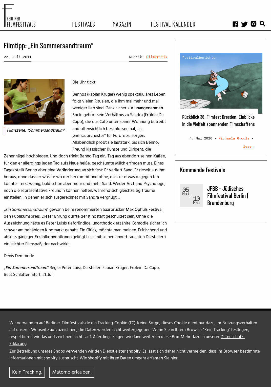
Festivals (83, 23)
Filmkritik (157, 57)
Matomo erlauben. (71, 372)
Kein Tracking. (27, 372)
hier (174, 358)
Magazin (122, 23)
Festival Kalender (173, 23)
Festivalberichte (199, 58)
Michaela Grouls (233, 138)
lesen (248, 147)
